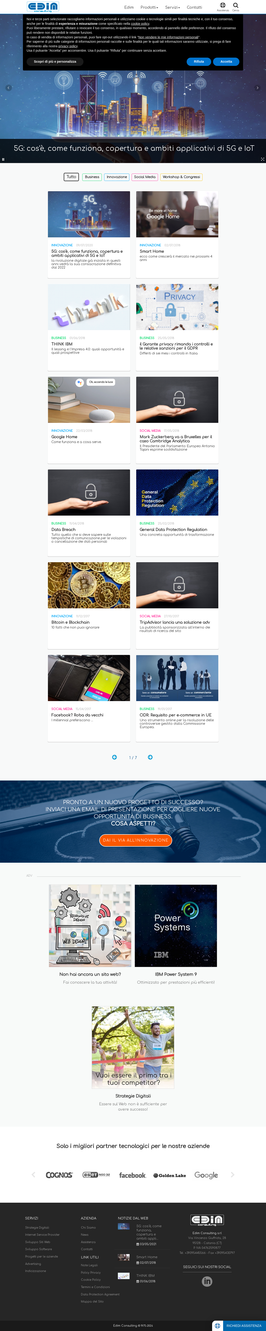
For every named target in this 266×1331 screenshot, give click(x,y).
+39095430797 (225, 1253)
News (84, 1234)
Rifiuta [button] (199, 61)
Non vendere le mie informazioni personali (168, 37)
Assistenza (88, 1242)
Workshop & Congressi (181, 177)
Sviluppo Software (38, 1249)
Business (92, 177)
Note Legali (89, 1265)
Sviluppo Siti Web (37, 1242)
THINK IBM (145, 1276)
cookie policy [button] (140, 23)
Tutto (71, 177)
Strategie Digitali (37, 1227)
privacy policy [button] (68, 46)
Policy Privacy (91, 1272)
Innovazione (117, 177)
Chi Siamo (88, 1227)
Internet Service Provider (42, 1234)
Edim (129, 8)
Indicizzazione (35, 1271)
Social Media (144, 177)
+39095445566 (196, 1253)
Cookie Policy (91, 1279)
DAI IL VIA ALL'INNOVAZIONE (136, 840)
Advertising (33, 1264)
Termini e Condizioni (95, 1287)
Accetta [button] (226, 61)
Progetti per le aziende (41, 1256)
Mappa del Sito (92, 1301)
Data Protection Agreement (100, 1294)
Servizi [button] (172, 8)
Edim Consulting (125, 1325)
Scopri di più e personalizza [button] (55, 61)
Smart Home (146, 1257)
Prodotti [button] (149, 8)
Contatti (194, 8)
